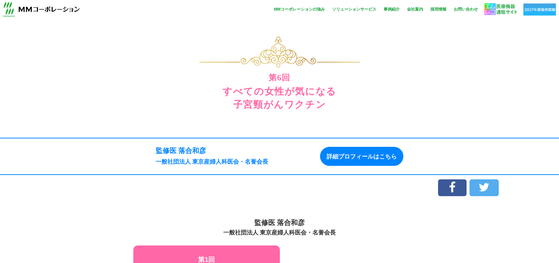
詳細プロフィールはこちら (362, 156)
